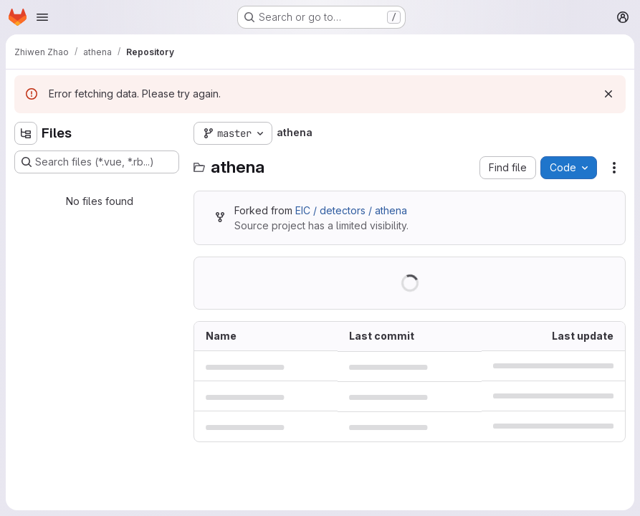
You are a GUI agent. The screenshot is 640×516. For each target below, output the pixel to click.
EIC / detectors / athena (351, 210)
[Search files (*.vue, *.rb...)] (96, 161)
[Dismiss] (608, 93)
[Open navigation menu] (42, 17)
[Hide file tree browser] (25, 133)
